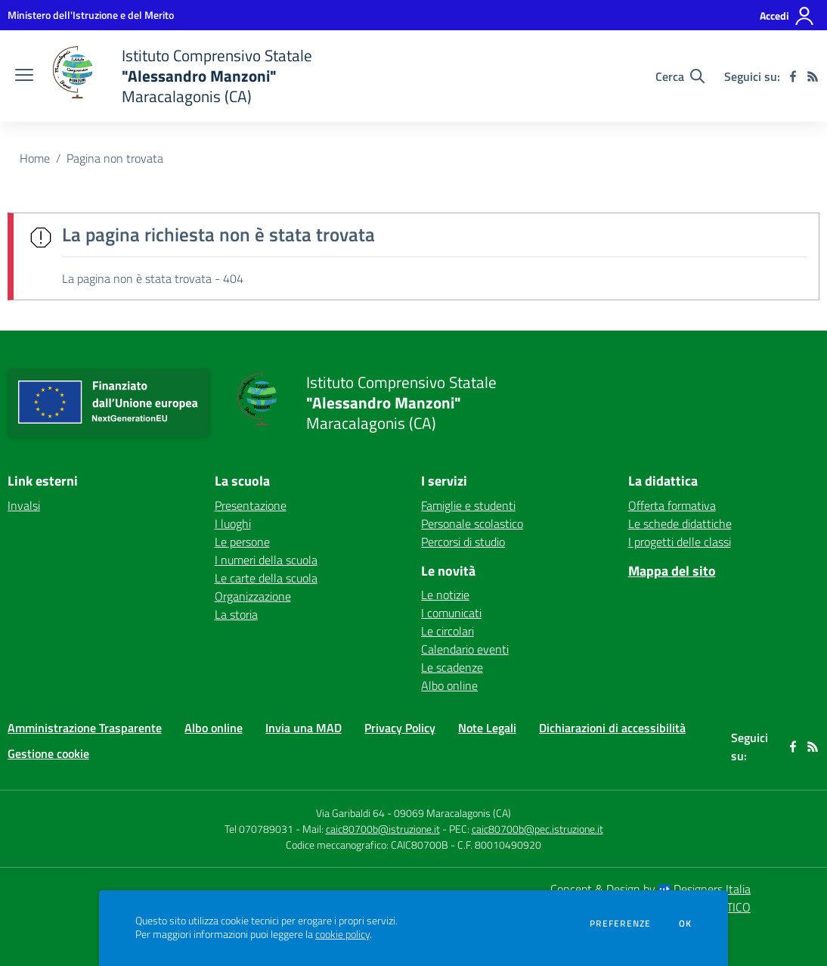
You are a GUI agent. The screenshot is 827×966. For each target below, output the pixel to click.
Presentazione (251, 505)
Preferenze (620, 923)
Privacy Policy (399, 728)
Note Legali (487, 728)
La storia (236, 614)
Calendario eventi (465, 649)
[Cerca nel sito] (680, 76)
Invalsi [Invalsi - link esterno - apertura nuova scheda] (24, 505)
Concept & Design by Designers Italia (650, 889)
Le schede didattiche (680, 523)
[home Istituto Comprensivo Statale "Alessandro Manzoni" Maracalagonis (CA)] (180, 76)
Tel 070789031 (260, 829)
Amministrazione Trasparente (85, 728)
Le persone (242, 542)
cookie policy (342, 934)
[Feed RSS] (812, 76)
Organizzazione (253, 596)
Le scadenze (452, 667)
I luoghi (233, 523)
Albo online (449, 685)
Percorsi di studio (463, 542)
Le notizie (445, 595)
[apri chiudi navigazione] (24, 76)
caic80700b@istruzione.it (383, 829)
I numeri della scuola (266, 560)
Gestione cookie (48, 753)
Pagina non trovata (115, 158)
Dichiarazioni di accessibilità (612, 728)
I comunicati (451, 613)
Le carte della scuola (266, 578)
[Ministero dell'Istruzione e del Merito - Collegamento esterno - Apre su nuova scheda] (91, 15)
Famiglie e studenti (468, 505)
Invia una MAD (303, 728)
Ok (685, 923)
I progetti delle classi (679, 542)
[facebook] (793, 76)
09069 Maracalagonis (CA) (452, 813)
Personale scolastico (472, 523)
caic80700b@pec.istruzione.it (537, 829)
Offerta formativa (672, 505)
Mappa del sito (672, 571)
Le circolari (447, 631)
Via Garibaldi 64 (350, 813)
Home (35, 158)
